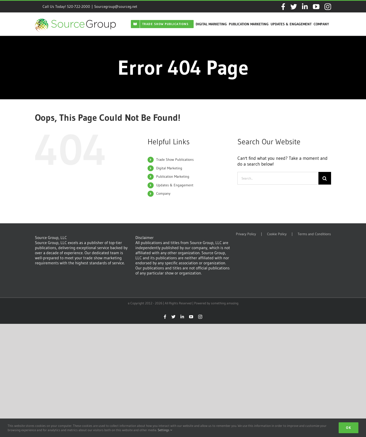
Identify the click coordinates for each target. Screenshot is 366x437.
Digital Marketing (169, 168)
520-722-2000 (78, 6)
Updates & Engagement (174, 185)
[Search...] (277, 178)
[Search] (324, 178)
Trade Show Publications (175, 159)
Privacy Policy (246, 234)
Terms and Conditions (314, 234)
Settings (165, 430)
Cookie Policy (277, 234)
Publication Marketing (172, 176)
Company (163, 193)
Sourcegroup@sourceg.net (115, 6)
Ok (348, 427)
